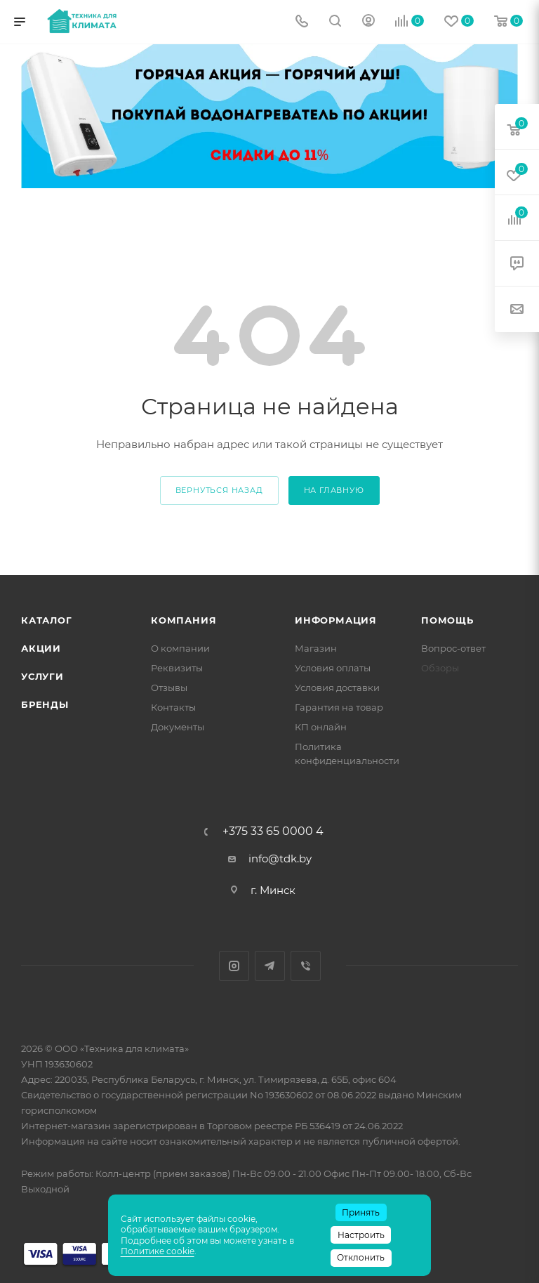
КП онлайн (321, 726)
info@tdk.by (280, 858)
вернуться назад (219, 490)
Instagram (234, 966)
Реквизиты (177, 667)
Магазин (316, 648)
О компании (180, 648)
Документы (177, 726)
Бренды (45, 704)
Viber (306, 966)
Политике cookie (157, 1251)
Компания (183, 620)
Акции (41, 648)
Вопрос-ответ (453, 648)
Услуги (42, 676)
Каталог (46, 620)
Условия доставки (337, 687)
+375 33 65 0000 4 (273, 831)
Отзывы (169, 687)
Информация (336, 620)
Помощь (447, 620)
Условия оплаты (333, 667)
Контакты (173, 707)
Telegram (270, 966)
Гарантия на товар (339, 707)
